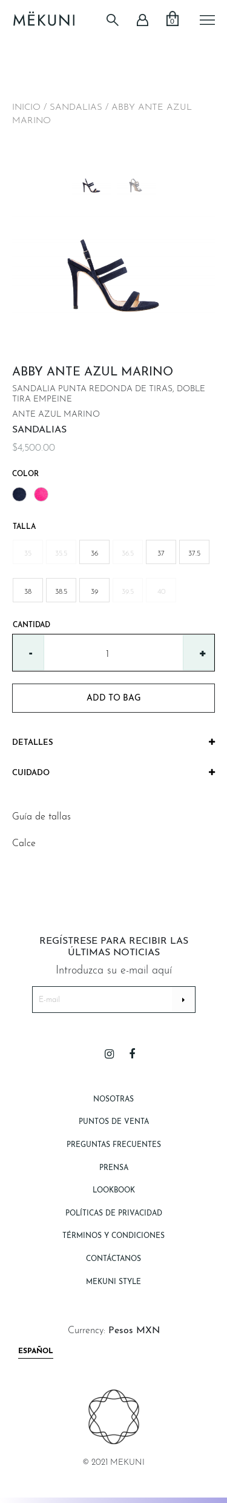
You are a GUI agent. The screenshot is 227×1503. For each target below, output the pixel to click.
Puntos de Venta (114, 1122)
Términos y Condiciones (113, 1236)
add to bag (114, 698)
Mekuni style (113, 1282)
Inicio (26, 107)
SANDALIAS (76, 107)
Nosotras (113, 1099)
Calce (24, 844)
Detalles (113, 742)
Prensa (113, 1168)
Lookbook (114, 1190)
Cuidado (113, 772)
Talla (24, 527)
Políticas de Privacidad (113, 1213)
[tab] (113, 743)
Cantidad (31, 625)
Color (25, 474)
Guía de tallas (41, 817)
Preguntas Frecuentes (114, 1145)
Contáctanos (113, 1259)
